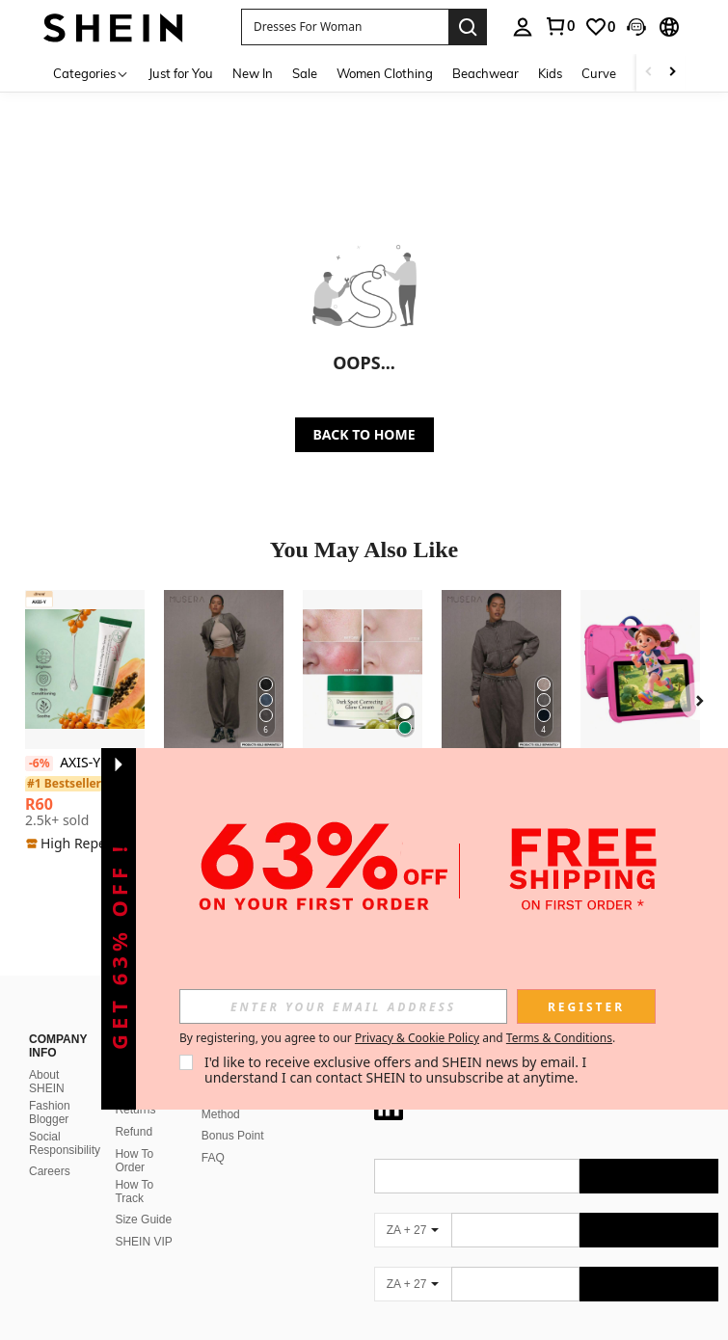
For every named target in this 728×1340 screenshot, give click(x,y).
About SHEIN (47, 1058)
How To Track (134, 1168)
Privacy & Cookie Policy (417, 1038)
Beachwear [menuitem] (485, 73)
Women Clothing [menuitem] (385, 73)
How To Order (134, 1137)
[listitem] (85, 721)
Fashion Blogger (49, 1089)
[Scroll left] (649, 73)
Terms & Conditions (559, 1038)
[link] (559, 26)
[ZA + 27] (412, 1207)
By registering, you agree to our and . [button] (397, 1038)
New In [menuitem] (252, 73)
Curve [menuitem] (598, 73)
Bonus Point (233, 1112)
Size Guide (143, 1196)
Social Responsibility (64, 1120)
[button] (344, 27)
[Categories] (91, 73)
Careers (49, 1148)
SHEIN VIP (143, 1218)
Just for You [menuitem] (180, 73)
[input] (343, 1006)
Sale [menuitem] (304, 73)
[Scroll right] (672, 73)
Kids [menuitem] (550, 73)
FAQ (213, 1134)
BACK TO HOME (364, 434)
